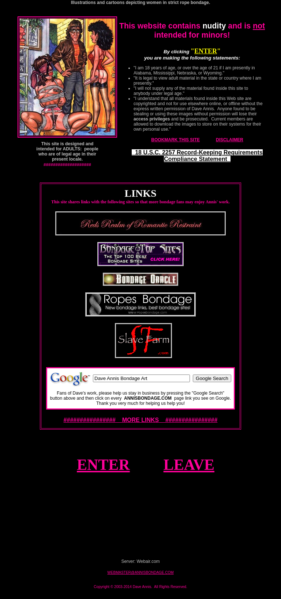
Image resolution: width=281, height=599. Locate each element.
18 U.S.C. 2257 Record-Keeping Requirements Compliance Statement (197, 155)
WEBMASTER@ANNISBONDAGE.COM (140, 573)
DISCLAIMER (229, 139)
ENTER (205, 51)
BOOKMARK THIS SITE (175, 139)
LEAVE (189, 464)
